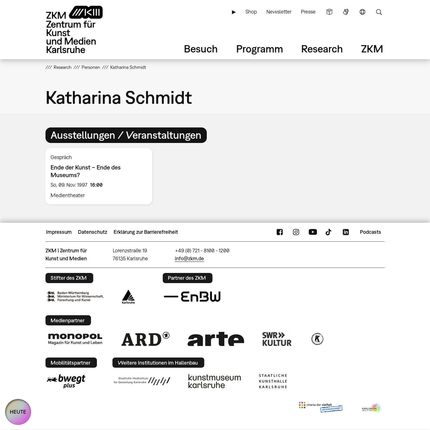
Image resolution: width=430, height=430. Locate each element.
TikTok (329, 232)
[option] (101, 176)
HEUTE (18, 412)
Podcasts (370, 232)
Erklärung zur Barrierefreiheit (146, 232)
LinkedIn (345, 232)
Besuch (201, 49)
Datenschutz (92, 232)
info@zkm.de (189, 258)
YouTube (312, 232)
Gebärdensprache (345, 12)
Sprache (362, 12)
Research (322, 49)
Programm (259, 49)
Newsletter (279, 12)
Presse (308, 12)
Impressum (59, 232)
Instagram (296, 232)
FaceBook (279, 232)
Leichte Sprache (329, 12)
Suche (379, 12)
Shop (251, 12)
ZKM (372, 49)
